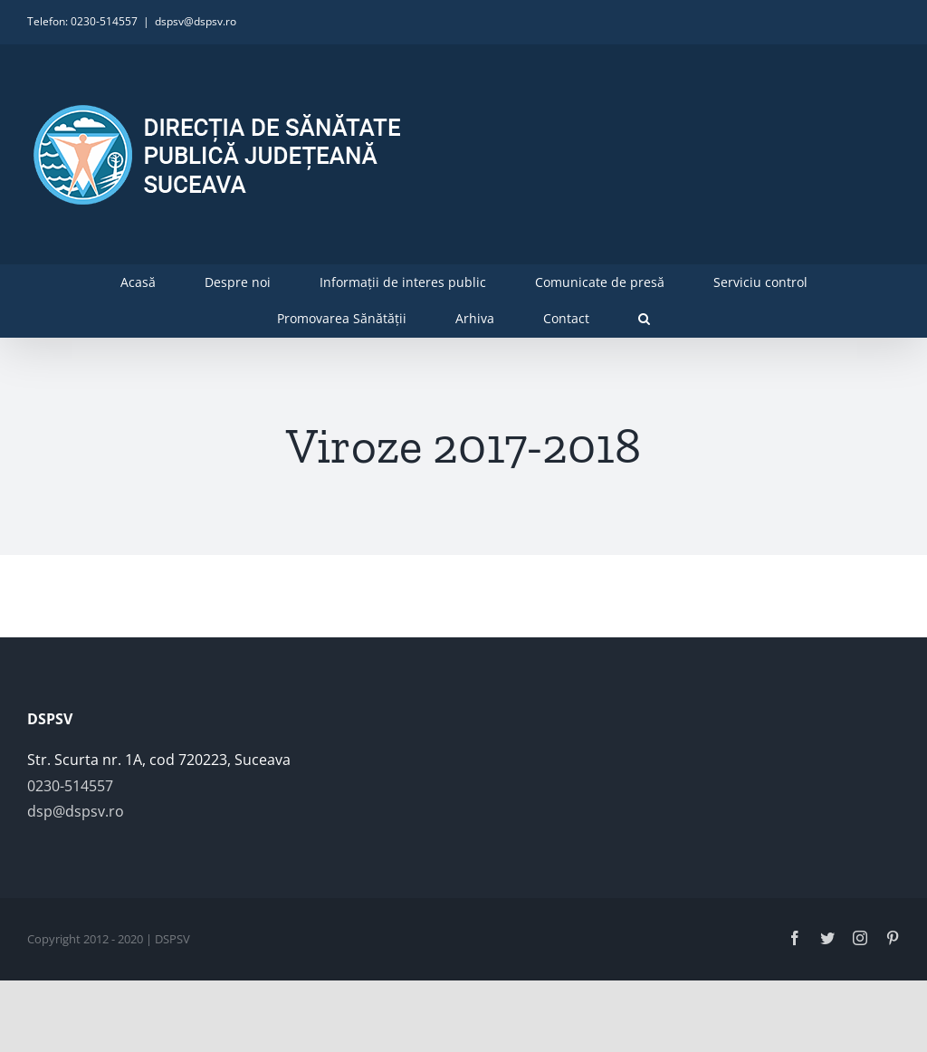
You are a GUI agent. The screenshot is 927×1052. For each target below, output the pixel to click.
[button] (644, 319)
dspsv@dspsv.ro (195, 21)
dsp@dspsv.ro (75, 811)
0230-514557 (70, 786)
